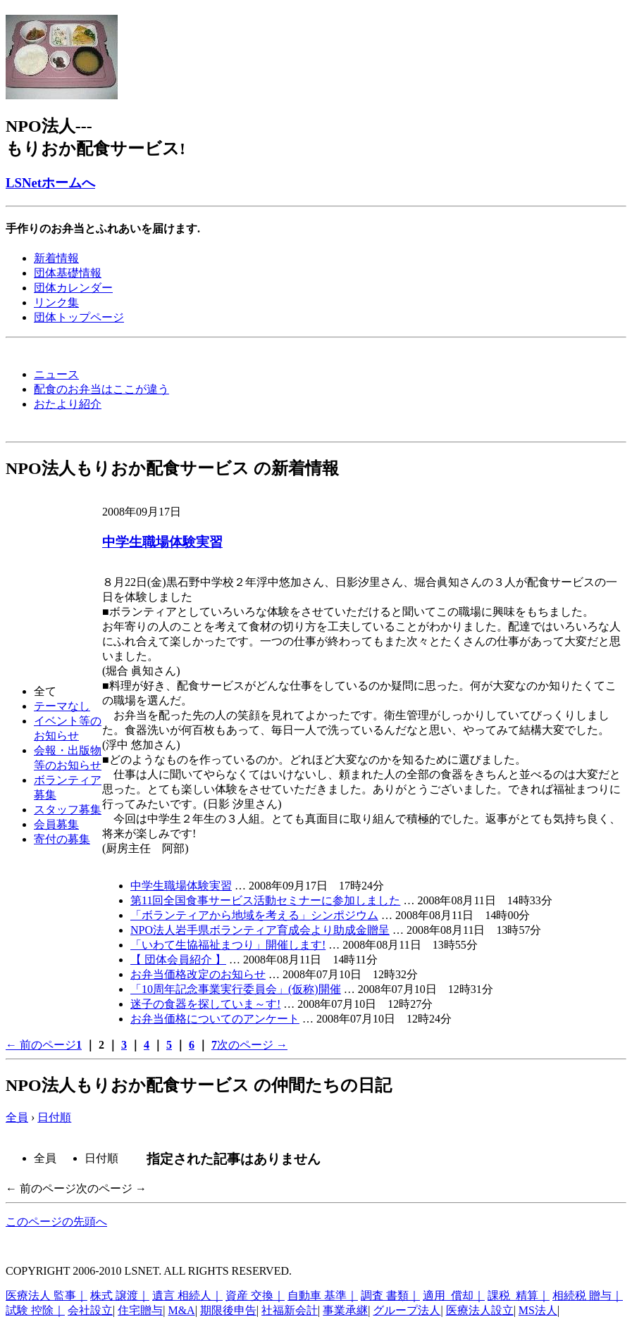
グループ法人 (406, 1310)
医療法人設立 (480, 1310)
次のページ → (252, 1045)
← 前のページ (41, 1045)
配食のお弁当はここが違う (101, 389)
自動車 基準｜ (322, 1295)
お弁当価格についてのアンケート (214, 1019)
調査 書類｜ (390, 1295)
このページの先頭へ (56, 1222)
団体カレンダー (73, 288)
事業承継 (345, 1310)
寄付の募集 (62, 839)
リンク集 (56, 302)
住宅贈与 (140, 1310)
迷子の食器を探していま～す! (205, 1004)
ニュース (56, 374)
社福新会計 (289, 1310)
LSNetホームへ (50, 182)
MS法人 (538, 1310)
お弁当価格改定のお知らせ (198, 974)
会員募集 (56, 824)
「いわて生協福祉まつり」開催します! (228, 945)
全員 (17, 1117)
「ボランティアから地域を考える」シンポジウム (254, 915)
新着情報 (56, 258)
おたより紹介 (67, 404)
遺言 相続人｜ (187, 1295)
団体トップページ (79, 317)
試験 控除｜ (35, 1310)
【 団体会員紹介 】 (178, 960)
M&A (181, 1310)
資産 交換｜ (255, 1295)
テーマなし (62, 706)
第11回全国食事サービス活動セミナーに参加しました (265, 900)
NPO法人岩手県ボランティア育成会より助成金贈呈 (260, 930)
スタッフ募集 (67, 810)
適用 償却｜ (454, 1295)
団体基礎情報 (67, 273)
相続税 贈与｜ (587, 1295)
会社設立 (90, 1310)
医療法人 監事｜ (46, 1295)
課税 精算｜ (519, 1295)
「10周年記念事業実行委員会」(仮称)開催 (235, 989)
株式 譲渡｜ (119, 1295)
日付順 (54, 1117)
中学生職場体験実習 (162, 542)
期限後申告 (228, 1310)
